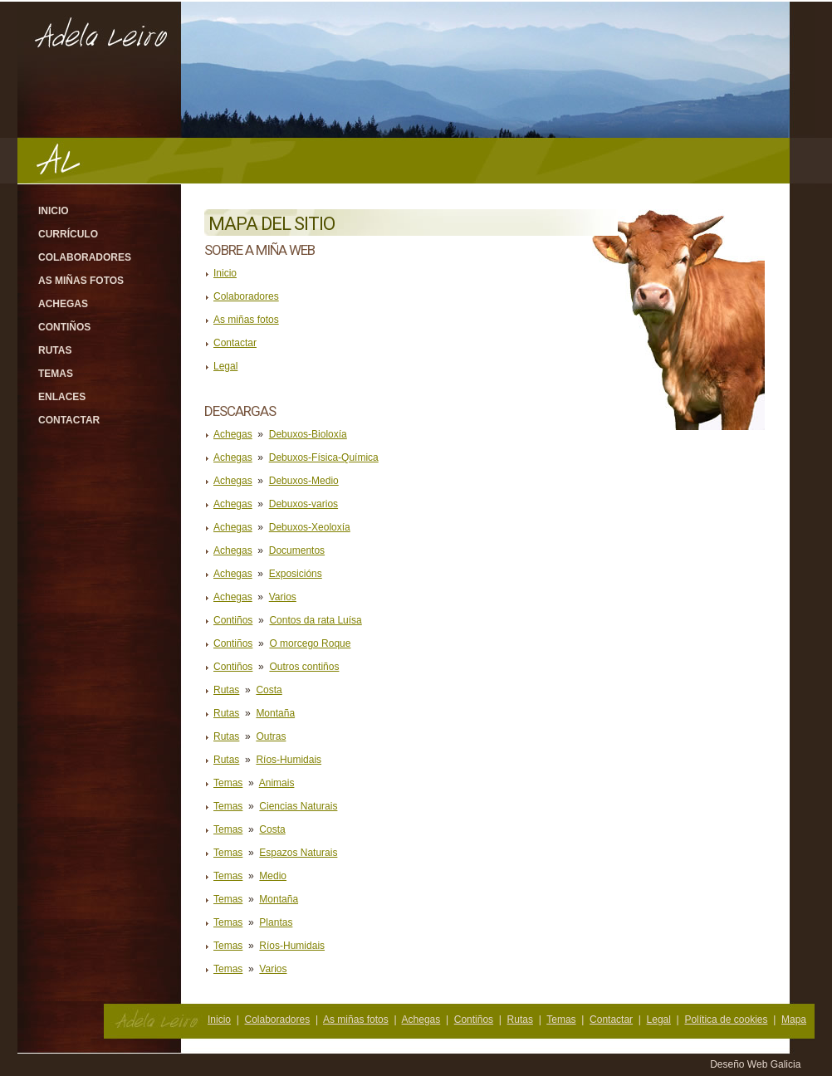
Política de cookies (725, 1019)
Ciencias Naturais (298, 806)
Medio (272, 876)
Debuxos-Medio (304, 481)
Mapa (793, 1019)
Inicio (53, 211)
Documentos (297, 550)
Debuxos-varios (303, 504)
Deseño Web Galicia (757, 1064)
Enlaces (62, 397)
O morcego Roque (309, 643)
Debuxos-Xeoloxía (309, 527)
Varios (282, 597)
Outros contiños (304, 666)
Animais (277, 783)
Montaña (275, 713)
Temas (55, 373)
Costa (268, 690)
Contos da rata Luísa (315, 620)
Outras (271, 736)
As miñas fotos (81, 280)
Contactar (69, 420)
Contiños (64, 327)
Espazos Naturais (298, 852)
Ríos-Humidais (288, 759)
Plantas (275, 922)
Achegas (63, 304)
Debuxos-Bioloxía (308, 434)
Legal (225, 366)
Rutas (54, 350)
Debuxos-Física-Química (324, 457)
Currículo (68, 234)
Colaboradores (84, 257)
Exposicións (295, 574)
